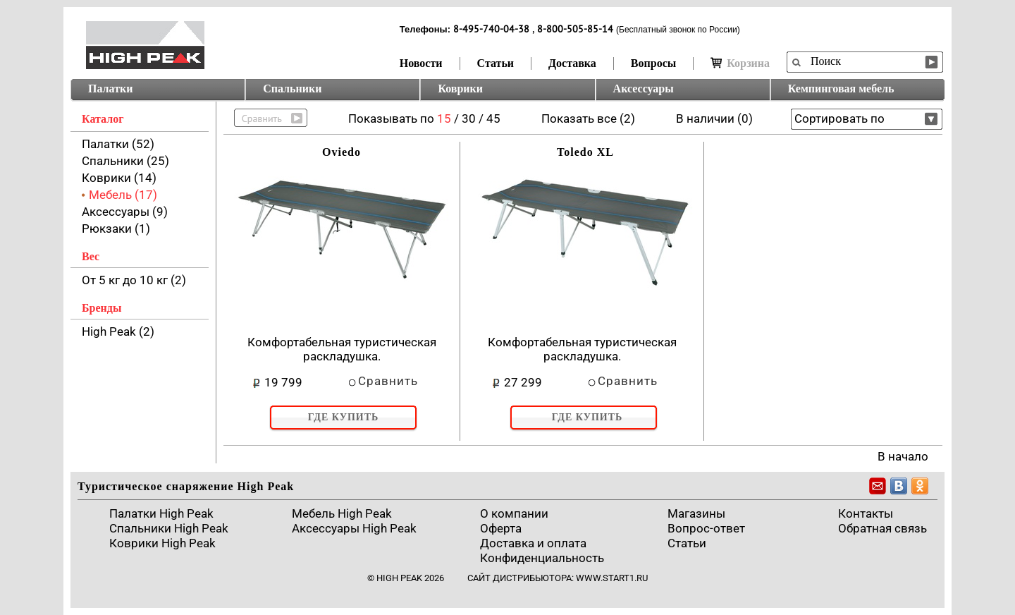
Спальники (292, 89)
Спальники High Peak (168, 528)
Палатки (110, 89)
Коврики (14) (119, 178)
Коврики (460, 89)
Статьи (496, 63)
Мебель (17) (123, 195)
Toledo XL (585, 152)
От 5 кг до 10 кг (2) (134, 280)
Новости (421, 63)
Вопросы (653, 63)
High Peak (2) (118, 331)
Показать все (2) (588, 118)
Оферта (501, 528)
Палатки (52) (118, 144)
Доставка (572, 63)
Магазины (696, 513)
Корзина (740, 63)
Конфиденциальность (542, 558)
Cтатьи (687, 543)
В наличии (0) (714, 118)
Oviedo (341, 152)
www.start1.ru (612, 578)
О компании (514, 513)
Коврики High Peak (162, 543)
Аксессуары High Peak (354, 528)
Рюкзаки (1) (116, 228)
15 (444, 118)
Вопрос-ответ (706, 528)
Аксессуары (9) (125, 212)
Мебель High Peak (342, 513)
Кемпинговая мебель (841, 89)
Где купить (343, 417)
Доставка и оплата (533, 543)
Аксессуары (643, 89)
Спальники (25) (125, 161)
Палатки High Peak (161, 513)
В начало (903, 456)
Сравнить (388, 381)
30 (469, 118)
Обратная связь (882, 528)
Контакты (865, 513)
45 (493, 118)
